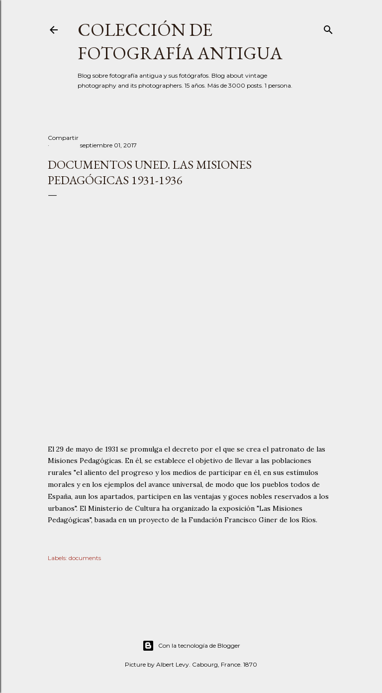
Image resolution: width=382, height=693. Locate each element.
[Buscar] (328, 27)
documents (85, 558)
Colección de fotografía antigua (180, 41)
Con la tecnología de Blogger (191, 646)
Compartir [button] (63, 137)
